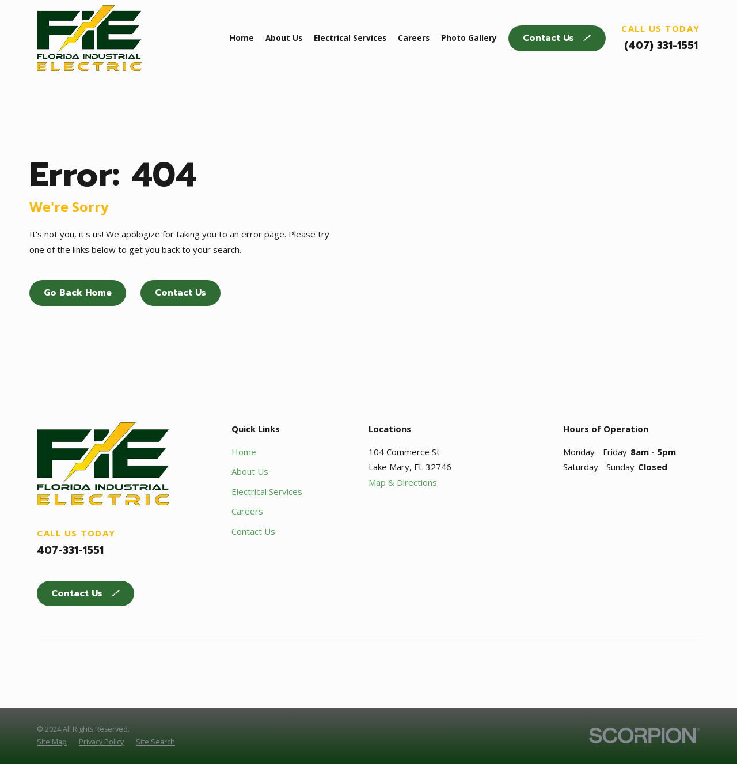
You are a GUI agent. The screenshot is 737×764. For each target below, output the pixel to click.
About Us (249, 471)
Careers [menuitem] (414, 38)
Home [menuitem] (242, 38)
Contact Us (557, 38)
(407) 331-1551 (661, 45)
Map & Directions (402, 482)
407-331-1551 (70, 550)
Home (243, 451)
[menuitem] (52, 742)
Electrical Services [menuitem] (350, 38)
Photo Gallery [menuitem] (469, 38)
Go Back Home (78, 292)
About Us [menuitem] (283, 38)
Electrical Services (266, 491)
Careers (247, 511)
